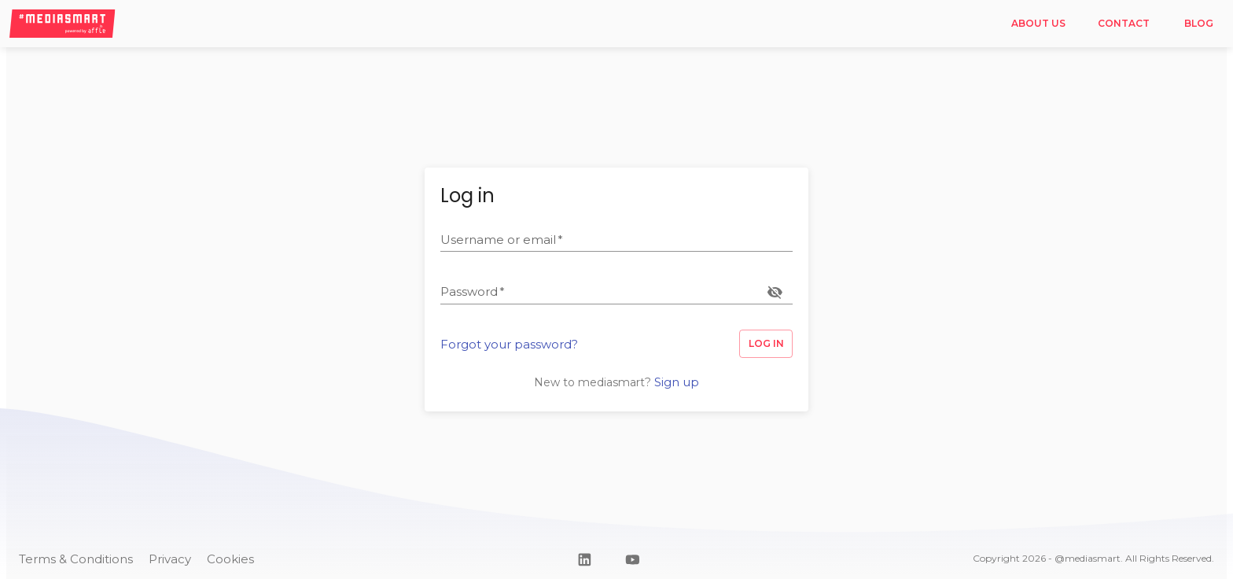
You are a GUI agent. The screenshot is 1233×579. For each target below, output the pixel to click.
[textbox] (616, 240)
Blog (1198, 24)
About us (1038, 24)
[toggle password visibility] (775, 292)
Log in (766, 343)
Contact (1123, 24)
